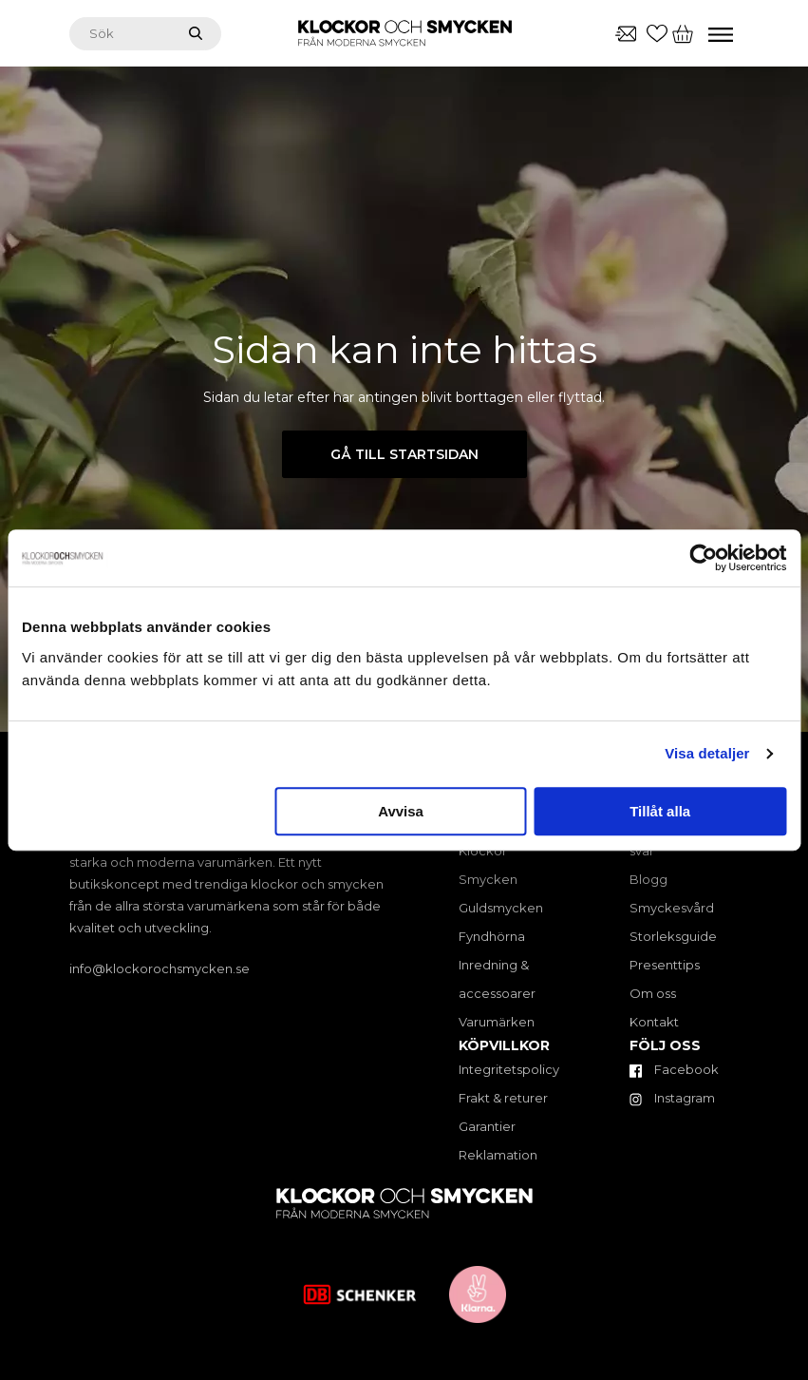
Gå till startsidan (404, 454)
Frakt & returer (503, 1097)
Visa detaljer (707, 753)
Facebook (674, 1069)
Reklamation (498, 1154)
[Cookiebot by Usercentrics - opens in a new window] (703, 558)
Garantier (487, 1126)
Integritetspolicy (509, 1069)
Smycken (488, 879)
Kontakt (654, 1021)
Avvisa (400, 811)
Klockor (483, 850)
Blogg (648, 879)
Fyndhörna (492, 936)
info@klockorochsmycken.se (159, 968)
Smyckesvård (671, 907)
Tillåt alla (659, 811)
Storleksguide (673, 936)
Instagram (672, 1097)
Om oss (652, 993)
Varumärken (497, 1021)
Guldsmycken (501, 907)
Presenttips (664, 964)
